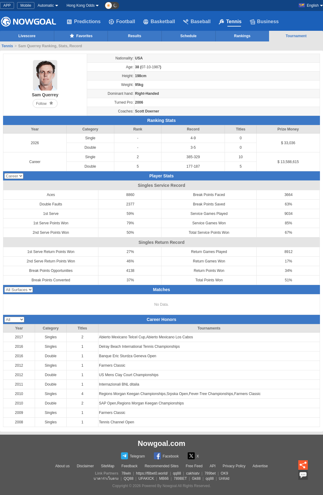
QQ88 (128, 478)
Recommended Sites (162, 466)
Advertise (260, 466)
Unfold (224, 478)
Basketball (159, 21)
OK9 (224, 473)
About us (62, 466)
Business (264, 21)
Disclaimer (85, 466)
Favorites (80, 36)
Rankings (242, 36)
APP (7, 5)
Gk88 (196, 478)
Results (134, 36)
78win (126, 473)
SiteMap (107, 466)
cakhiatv (193, 473)
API (212, 466)
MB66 (164, 478)
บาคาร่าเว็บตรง (106, 478)
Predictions (84, 21)
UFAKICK (146, 478)
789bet (210, 473)
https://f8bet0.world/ (152, 473)
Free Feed (194, 466)
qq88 (177, 473)
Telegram (133, 455)
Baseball (197, 21)
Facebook (166, 455)
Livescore (26, 36)
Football (122, 21)
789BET (180, 478)
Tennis (230, 21)
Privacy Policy (234, 466)
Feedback (130, 466)
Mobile (25, 5)
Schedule (188, 36)
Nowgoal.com (161, 443)
